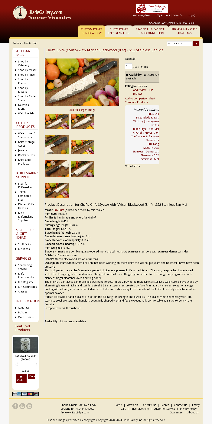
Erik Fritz (59, 210)
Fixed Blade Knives (147, 117)
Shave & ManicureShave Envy (184, 31)
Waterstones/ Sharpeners (26, 135)
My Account (163, 15)
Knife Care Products (24, 161)
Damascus (152, 140)
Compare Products (136, 102)
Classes (22, 291)
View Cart (179, 15)
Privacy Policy (188, 408)
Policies (22, 312)
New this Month (23, 106)
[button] (15, 362)
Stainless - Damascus (146, 151)
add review (139, 90)
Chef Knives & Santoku (145, 136)
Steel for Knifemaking (25, 185)
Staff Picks (24, 244)
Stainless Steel (150, 159)
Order (21, 378)
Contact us (180, 405)
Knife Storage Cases (26, 143)
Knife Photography (26, 275)
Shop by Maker (27, 70)
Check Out (149, 405)
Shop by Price (26, 74)
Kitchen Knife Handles (26, 206)
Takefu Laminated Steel (24, 195)
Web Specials (26, 113)
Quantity (130, 58)
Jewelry (22, 150)
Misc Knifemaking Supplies (25, 216)
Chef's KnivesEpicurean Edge (119, 31)
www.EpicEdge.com (77, 412)
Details (32, 376)
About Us (23, 307)
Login (191, 15)
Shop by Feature (23, 81)
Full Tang (153, 144)
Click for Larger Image (81, 110)
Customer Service (164, 408)
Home (118, 405)
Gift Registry (25, 282)
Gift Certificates (27, 287)
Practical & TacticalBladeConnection (151, 31)
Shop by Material (23, 89)
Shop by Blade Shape (27, 98)
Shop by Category (23, 63)
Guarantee (176, 412)
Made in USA (151, 147)
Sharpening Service (25, 267)
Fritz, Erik (153, 113)
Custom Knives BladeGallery (91, 31)
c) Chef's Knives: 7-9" (146, 132)
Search (165, 405)
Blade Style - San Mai (146, 129)
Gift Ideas (24, 249)
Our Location (26, 317)
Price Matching (140, 408)
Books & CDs (26, 155)
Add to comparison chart (140, 98)
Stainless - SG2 (150, 155)
